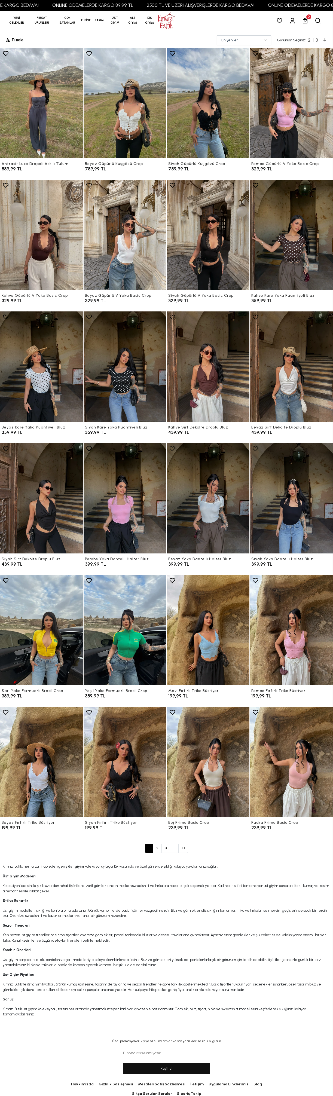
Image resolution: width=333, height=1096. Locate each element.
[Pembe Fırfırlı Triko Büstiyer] (291, 630)
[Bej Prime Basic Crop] (208, 762)
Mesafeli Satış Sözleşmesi (161, 1084)
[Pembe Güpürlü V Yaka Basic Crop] (291, 103)
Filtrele (14, 40)
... (174, 848)
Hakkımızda (82, 1084)
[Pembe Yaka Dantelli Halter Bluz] (125, 498)
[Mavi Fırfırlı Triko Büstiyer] (208, 630)
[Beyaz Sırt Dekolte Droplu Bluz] (291, 366)
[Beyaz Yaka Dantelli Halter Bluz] (208, 498)
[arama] (319, 20)
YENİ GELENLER (16, 20)
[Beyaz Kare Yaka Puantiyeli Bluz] (41, 366)
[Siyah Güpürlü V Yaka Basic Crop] (208, 235)
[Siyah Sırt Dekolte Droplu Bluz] (41, 498)
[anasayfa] (166, 20)
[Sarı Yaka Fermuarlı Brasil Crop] (41, 630)
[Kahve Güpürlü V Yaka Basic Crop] (41, 235)
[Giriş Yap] (293, 20)
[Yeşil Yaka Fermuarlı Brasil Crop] (125, 630)
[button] (42, 20)
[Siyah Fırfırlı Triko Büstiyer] (125, 762)
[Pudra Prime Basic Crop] (291, 762)
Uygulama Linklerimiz (229, 1084)
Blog (257, 1084)
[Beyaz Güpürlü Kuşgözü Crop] (125, 103)
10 (183, 848)
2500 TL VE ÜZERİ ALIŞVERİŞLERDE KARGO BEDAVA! (222, 5)
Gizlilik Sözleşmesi (116, 1084)
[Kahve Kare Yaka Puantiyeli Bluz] (291, 235)
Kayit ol (166, 1068)
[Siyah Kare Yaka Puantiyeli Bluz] (125, 366)
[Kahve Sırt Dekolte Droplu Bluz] (208, 366)
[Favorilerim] (280, 20)
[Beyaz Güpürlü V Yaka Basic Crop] (125, 235)
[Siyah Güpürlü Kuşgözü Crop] (208, 103)
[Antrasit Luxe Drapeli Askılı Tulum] (41, 103)
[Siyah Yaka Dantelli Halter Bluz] (291, 498)
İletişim (197, 1084)
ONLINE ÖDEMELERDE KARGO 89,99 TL (114, 5)
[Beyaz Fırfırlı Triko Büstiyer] (41, 762)
